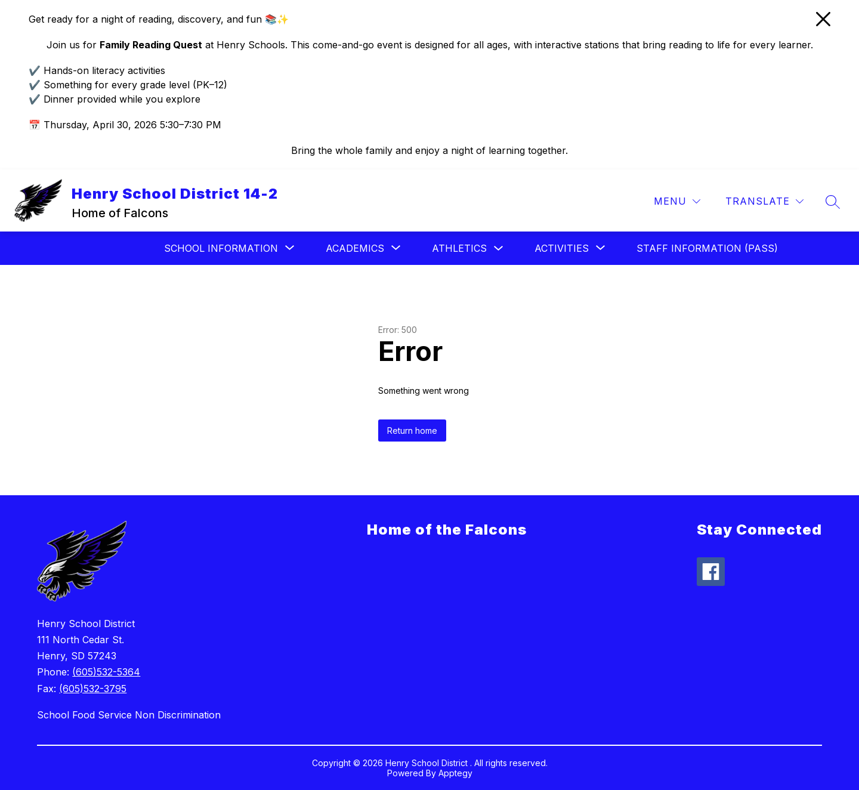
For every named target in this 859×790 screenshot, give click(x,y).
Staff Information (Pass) (707, 248)
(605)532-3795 (92, 689)
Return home (412, 430)
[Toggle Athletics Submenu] (499, 248)
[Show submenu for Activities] (561, 248)
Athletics (459, 248)
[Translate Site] (764, 201)
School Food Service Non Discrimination (129, 715)
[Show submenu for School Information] (221, 248)
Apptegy (455, 773)
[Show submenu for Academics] (355, 248)
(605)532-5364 (106, 672)
